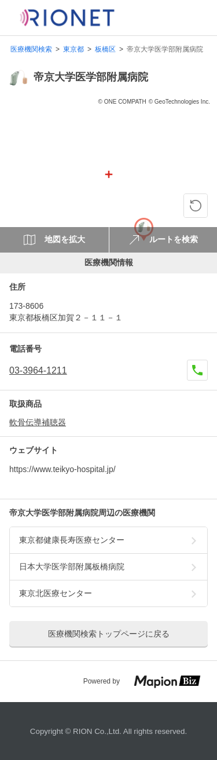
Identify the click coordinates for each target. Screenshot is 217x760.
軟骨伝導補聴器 (37, 422)
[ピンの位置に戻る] (195, 205)
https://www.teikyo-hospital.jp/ (62, 469)
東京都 (73, 49)
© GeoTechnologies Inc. (179, 101)
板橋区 (105, 49)
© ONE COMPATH (122, 101)
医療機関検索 (31, 49)
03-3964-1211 (38, 370)
